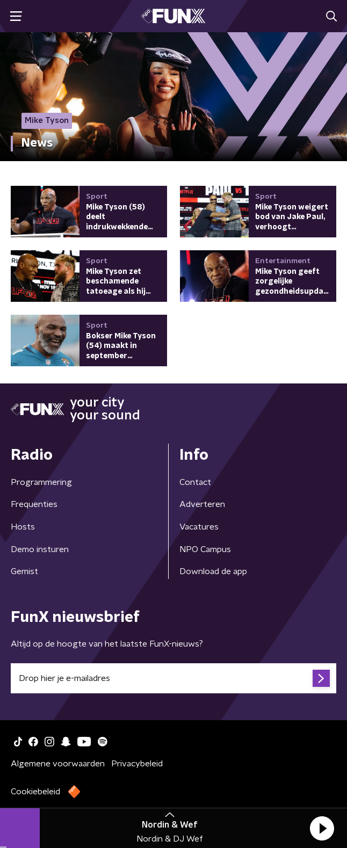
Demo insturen (40, 549)
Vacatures (199, 527)
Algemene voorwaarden (58, 763)
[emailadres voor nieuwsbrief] (173, 678)
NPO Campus (205, 549)
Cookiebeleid (35, 791)
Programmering (41, 482)
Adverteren (202, 504)
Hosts (23, 527)
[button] (322, 828)
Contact (195, 482)
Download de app (213, 571)
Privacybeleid (137, 763)
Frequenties (34, 504)
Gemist (24, 571)
